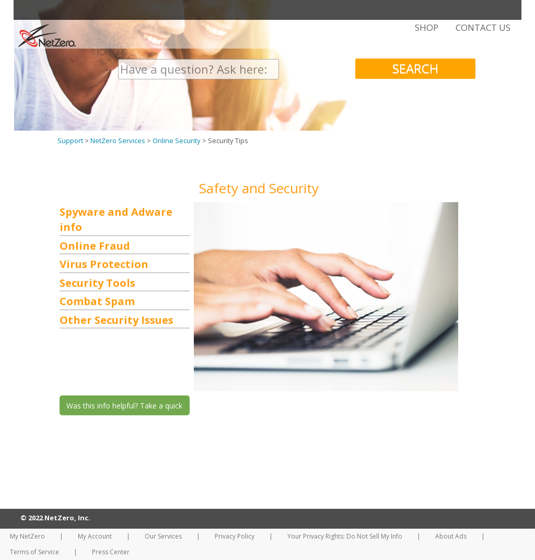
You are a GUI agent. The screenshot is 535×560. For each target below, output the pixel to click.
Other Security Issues (116, 320)
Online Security (177, 140)
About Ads (451, 536)
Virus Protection (104, 264)
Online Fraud (95, 246)
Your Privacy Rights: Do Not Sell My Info (344, 536)
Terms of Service (34, 551)
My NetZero (27, 536)
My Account (95, 536)
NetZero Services (117, 140)
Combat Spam (97, 301)
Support (70, 140)
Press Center (111, 551)
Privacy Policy (234, 536)
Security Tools (97, 283)
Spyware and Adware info (116, 219)
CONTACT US (483, 27)
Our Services (163, 536)
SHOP (426, 27)
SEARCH (415, 68)
